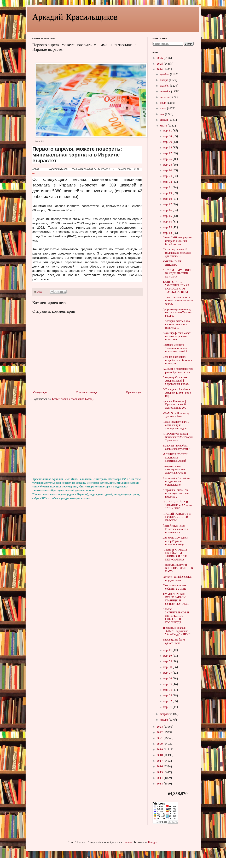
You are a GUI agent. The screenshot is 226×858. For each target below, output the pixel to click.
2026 (160, 58)
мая (162, 114)
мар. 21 (168, 187)
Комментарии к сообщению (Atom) (73, 399)
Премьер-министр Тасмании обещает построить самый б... (176, 348)
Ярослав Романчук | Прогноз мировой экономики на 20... (175, 404)
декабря (165, 74)
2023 (160, 727)
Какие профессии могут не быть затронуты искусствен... (176, 336)
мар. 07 (168, 673)
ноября (164, 80)
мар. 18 (168, 199)
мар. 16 (168, 210)
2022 (160, 732)
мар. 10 (168, 656)
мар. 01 (168, 707)
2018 (160, 755)
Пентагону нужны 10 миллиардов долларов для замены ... (177, 253)
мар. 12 (168, 233)
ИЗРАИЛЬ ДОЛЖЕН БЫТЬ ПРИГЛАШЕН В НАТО (178, 568)
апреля (164, 120)
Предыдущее (133, 392)
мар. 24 (168, 170)
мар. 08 (168, 667)
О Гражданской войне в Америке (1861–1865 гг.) (177, 392)
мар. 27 (168, 153)
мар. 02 (168, 701)
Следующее (40, 392)
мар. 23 (168, 176)
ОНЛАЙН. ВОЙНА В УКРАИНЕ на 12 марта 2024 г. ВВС (177, 505)
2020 (160, 744)
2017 (160, 761)
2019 (160, 749)
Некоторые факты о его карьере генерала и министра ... (176, 324)
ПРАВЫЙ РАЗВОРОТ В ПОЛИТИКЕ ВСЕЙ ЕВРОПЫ (177, 517)
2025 (160, 64)
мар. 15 (168, 216)
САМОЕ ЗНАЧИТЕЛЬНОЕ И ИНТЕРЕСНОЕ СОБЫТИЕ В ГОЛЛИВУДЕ (176, 616)
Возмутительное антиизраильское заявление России (174, 469)
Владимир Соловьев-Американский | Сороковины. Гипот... (176, 380)
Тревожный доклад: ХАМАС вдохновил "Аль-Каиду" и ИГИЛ (176, 631)
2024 (160, 69)
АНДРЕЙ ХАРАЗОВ (58, 169)
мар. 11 (168, 650)
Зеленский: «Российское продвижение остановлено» (177, 481)
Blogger (152, 842)
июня (163, 108)
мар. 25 (168, 165)
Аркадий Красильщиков (75, 16)
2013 (160, 783)
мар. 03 (168, 695)
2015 (160, 772)
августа (164, 97)
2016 (160, 766)
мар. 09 (168, 661)
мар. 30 (168, 136)
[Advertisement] (87, 439)
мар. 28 (168, 147)
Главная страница (86, 392)
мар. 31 (168, 130)
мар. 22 (168, 182)
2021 (160, 738)
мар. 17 (168, 204)
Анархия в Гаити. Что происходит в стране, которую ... (176, 493)
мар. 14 (168, 221)
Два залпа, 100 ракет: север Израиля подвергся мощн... (175, 541)
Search (188, 44)
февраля (165, 714)
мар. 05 (168, 684)
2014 (160, 778)
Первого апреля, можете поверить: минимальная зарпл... (178, 300)
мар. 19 (168, 193)
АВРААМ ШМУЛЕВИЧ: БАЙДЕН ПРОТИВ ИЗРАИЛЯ (177, 273)
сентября (165, 91)
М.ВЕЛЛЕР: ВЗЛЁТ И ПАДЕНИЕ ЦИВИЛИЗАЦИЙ (175, 457)
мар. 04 (168, 690)
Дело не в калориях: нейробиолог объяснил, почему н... (177, 360)
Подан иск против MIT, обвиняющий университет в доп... (176, 425)
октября (165, 85)
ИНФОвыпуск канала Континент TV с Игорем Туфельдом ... (178, 437)
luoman (128, 842)
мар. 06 (168, 678)
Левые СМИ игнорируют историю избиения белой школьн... (177, 241)
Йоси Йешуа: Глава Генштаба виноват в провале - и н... (175, 529)
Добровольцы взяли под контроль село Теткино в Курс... (177, 312)
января (164, 719)
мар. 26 (168, 159)
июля (163, 103)
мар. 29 (168, 142)
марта (163, 125)
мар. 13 (168, 227)
